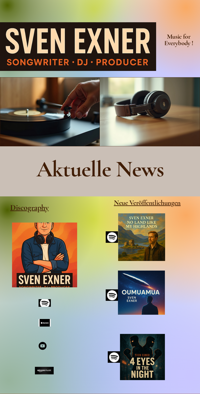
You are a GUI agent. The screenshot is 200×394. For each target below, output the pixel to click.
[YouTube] (43, 346)
